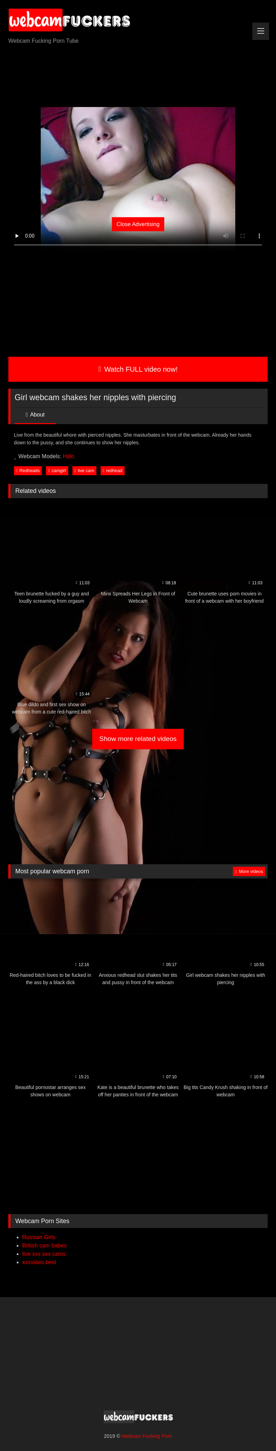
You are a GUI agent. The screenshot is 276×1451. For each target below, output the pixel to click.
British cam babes (44, 1245)
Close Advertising (138, 224)
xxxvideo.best (39, 1262)
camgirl (57, 470)
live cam (84, 470)
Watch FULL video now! (138, 369)
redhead (113, 470)
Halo (68, 456)
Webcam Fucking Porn (146, 1436)
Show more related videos (138, 738)
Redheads (28, 470)
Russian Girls (38, 1237)
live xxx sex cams (43, 1254)
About (35, 415)
